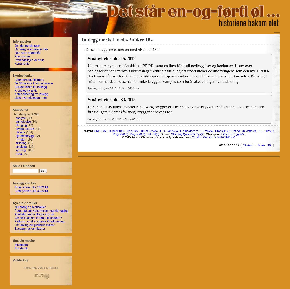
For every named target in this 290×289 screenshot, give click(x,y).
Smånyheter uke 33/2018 (31, 191)
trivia (19, 153)
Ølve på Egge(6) (233, 134)
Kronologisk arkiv (26, 90)
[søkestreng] (25, 171)
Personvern (22, 56)
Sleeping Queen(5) (183, 134)
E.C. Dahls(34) (169, 130)
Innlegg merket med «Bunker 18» (117, 40)
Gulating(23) (237, 130)
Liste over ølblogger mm (31, 97)
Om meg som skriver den (31, 49)
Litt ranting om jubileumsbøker (34, 225)
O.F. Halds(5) (265, 130)
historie (20, 132)
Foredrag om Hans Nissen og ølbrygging (41, 210)
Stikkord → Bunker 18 (257, 145)
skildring (21, 143)
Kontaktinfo (22, 63)
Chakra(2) (133, 130)
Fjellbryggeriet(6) (190, 130)
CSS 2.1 (42, 267)
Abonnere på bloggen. (29, 79)
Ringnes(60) (120, 134)
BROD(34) (100, 130)
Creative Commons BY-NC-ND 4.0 (213, 137)
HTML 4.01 (30, 267)
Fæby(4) (208, 130)
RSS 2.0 (53, 267)
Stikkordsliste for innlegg (31, 87)
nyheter (21, 139)
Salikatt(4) (153, 134)
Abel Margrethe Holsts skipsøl (34, 214)
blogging (21, 125)
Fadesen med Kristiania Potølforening (39, 221)
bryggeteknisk (25, 128)
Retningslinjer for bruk (29, 60)
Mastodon (21, 244)
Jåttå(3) (251, 130)
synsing (21, 150)
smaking (21, 146)
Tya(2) (200, 134)
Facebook (21, 248)
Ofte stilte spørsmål (27, 52)
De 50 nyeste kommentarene (34, 83)
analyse (21, 118)
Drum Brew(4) (149, 130)
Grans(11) (221, 130)
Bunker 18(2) (117, 130)
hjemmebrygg (25, 136)
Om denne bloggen (27, 45)
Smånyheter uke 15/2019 (31, 187)
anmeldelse (23, 121)
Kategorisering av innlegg (31, 94)
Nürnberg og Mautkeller (30, 207)
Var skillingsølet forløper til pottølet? (38, 217)
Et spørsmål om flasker (30, 228)
